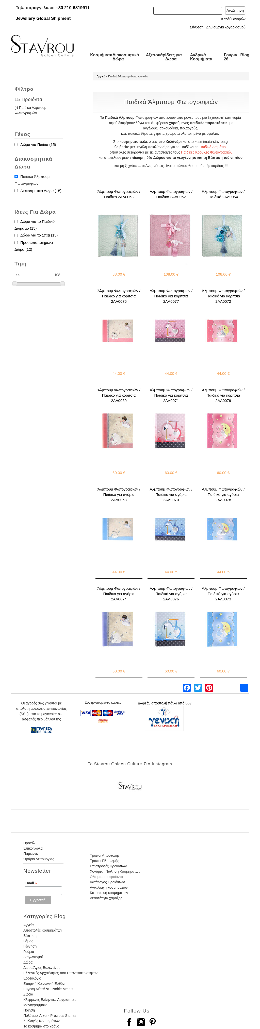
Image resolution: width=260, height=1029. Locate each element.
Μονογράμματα (35, 1005)
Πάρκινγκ (30, 854)
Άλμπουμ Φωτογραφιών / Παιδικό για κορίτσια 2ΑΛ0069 (119, 395)
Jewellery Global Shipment (43, 18)
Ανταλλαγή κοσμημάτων (109, 887)
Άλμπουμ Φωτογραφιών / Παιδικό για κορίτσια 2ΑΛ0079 (223, 395)
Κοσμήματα (101, 55)
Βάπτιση (30, 936)
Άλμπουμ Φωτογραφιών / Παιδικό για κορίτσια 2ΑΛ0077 (171, 296)
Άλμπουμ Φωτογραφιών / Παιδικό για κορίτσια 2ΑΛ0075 (119, 296)
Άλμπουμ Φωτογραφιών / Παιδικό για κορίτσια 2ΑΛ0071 (171, 395)
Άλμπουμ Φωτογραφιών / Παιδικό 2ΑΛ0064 (223, 194)
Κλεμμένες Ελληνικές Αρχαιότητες (49, 1000)
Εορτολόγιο (32, 978)
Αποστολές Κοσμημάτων (42, 930)
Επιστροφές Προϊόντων (108, 866)
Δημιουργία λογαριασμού (226, 27)
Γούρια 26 (230, 57)
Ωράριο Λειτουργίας (38, 859)
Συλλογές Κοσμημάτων (41, 1021)
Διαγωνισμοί (33, 957)
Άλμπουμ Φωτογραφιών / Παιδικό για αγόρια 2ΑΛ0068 (119, 494)
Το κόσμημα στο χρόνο (41, 1026)
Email (31, 883)
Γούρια (28, 952)
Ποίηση (29, 1010)
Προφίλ (29, 843)
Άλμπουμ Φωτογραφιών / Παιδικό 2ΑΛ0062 (171, 194)
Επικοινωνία (33, 848)
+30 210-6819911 (73, 7)
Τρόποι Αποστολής (105, 855)
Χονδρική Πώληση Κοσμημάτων (115, 871)
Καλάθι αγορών (233, 19)
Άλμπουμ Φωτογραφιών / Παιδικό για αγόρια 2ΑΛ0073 (223, 593)
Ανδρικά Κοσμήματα (201, 57)
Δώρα (27, 962)
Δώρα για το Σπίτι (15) (39, 235)
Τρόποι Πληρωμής (104, 861)
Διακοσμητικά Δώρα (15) (40, 191)
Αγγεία (28, 925)
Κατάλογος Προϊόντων (107, 882)
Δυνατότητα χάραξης (106, 898)
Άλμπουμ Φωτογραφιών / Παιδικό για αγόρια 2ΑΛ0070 (171, 494)
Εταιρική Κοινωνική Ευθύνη (45, 984)
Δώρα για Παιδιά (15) (38, 144)
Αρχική (100, 76)
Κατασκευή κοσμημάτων (109, 893)
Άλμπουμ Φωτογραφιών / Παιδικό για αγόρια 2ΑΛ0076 (171, 593)
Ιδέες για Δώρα (173, 57)
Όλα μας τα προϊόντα (106, 877)
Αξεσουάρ (155, 55)
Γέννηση (30, 946)
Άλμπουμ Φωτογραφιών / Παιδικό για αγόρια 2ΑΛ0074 (119, 593)
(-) (16, 108)
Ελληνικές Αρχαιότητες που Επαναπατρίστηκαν (60, 973)
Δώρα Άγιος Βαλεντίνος (41, 968)
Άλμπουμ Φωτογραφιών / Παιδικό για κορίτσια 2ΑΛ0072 (223, 296)
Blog (244, 55)
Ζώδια (28, 994)
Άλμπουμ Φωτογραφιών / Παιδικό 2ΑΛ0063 (119, 194)
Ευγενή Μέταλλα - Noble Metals (48, 989)
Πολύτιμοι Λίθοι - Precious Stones (49, 1016)
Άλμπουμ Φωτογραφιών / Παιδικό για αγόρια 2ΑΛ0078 (223, 494)
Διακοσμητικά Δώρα (125, 57)
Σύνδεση (197, 27)
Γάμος (28, 941)
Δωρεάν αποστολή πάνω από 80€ (164, 703)
